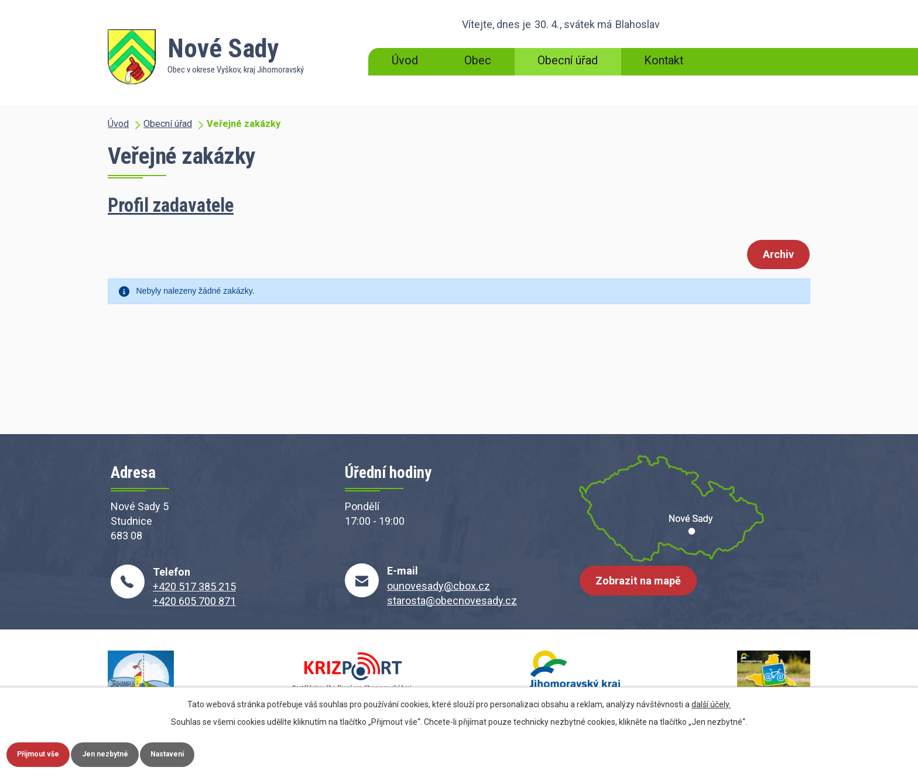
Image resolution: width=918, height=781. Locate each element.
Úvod (405, 60)
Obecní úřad (567, 60)
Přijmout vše (47, 752)
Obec (477, 60)
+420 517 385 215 (194, 586)
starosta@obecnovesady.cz (452, 600)
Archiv (773, 255)
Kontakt (663, 60)
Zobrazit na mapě (643, 590)
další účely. (711, 701)
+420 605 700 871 (194, 601)
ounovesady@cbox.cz (438, 586)
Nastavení (209, 752)
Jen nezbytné (130, 752)
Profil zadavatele (171, 205)
